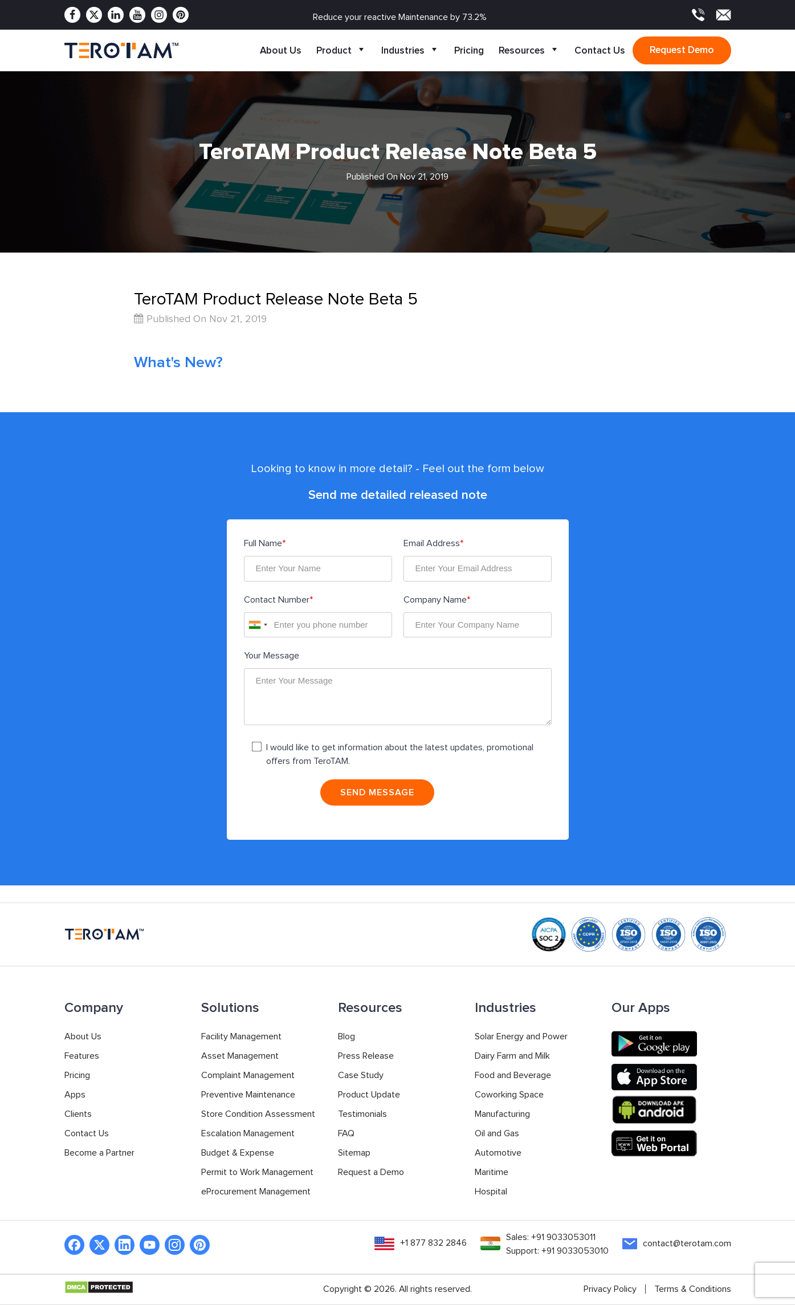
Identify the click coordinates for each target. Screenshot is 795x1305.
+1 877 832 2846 (432, 1244)
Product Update (369, 1095)
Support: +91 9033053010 (557, 1252)
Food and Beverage (513, 1076)
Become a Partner (99, 1153)
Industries (410, 50)
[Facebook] (72, 15)
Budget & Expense (237, 1153)
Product (341, 50)
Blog (346, 1037)
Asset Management (240, 1057)
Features (81, 1057)
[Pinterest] (181, 15)
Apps (74, 1095)
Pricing (469, 50)
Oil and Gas (497, 1134)
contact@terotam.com (687, 1244)
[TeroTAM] (121, 51)
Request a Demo (371, 1173)
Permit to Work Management (257, 1173)
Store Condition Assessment (258, 1115)
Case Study (361, 1076)
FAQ (346, 1134)
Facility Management (241, 1037)
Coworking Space (509, 1095)
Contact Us (599, 50)
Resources (529, 50)
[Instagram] (159, 15)
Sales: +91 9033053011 (550, 1238)
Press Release (366, 1057)
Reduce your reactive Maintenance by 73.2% (400, 17)
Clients (78, 1115)
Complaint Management (248, 1076)
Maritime (491, 1173)
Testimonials (362, 1115)
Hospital (491, 1192)
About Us (280, 50)
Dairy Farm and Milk (512, 1057)
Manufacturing (502, 1115)
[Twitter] (94, 15)
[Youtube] (137, 15)
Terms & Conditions (692, 1290)
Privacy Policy (610, 1290)
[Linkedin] (116, 15)
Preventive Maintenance (248, 1095)
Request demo (682, 50)
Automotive (498, 1153)
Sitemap (354, 1153)
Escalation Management (248, 1134)
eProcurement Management (256, 1192)
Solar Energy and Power (521, 1037)
